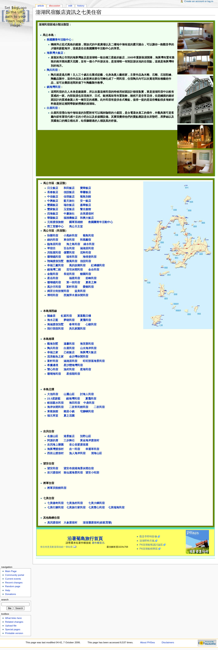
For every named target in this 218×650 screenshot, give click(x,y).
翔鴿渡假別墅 (55, 261)
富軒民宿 (71, 286)
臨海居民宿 (54, 244)
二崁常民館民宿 (78, 407)
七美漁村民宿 (74, 503)
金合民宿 (93, 269)
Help (7, 590)
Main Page (11, 571)
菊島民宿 (88, 235)
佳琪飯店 (69, 196)
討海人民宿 (87, 394)
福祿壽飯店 (70, 217)
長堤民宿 (69, 274)
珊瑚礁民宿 (54, 256)
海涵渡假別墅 (55, 324)
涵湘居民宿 (87, 248)
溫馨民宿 (69, 343)
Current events (13, 578)
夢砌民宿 (69, 320)
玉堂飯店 (69, 209)
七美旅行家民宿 (76, 507)
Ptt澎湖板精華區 (148, 548)
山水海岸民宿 (88, 348)
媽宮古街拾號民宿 (58, 291)
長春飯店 (52, 192)
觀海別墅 (52, 343)
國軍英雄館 (76, 222)
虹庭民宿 (66, 315)
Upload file (10, 625)
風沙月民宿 (54, 286)
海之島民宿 (73, 244)
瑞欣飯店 (69, 205)
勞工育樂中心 (55, 226)
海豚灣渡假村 (55, 449)
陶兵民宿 (52, 70)
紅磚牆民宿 (98, 265)
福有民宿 (71, 256)
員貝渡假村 (54, 522)
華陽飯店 (52, 217)
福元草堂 (52, 415)
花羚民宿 (85, 252)
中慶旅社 (69, 213)
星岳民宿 (52, 278)
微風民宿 (71, 261)
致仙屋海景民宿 (73, 472)
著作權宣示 (98, 542)
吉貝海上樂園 (55, 444)
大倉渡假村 (70, 522)
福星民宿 (74, 278)
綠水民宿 (88, 244)
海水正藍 (52, 320)
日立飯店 (52, 188)
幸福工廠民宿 (55, 265)
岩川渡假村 (54, 472)
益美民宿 (80, 291)
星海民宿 (85, 369)
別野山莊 (85, 436)
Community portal (14, 575)
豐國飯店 (52, 205)
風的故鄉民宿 (77, 265)
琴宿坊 (51, 248)
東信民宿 (69, 239)
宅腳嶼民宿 (87, 411)
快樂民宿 (52, 235)
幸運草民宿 (92, 449)
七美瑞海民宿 (116, 507)
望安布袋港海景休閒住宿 (79, 468)
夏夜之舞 (91, 282)
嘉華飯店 (85, 205)
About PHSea (147, 642)
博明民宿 (52, 295)
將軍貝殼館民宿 (56, 488)
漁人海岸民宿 (77, 453)
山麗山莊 (69, 394)
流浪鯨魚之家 (55, 356)
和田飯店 (69, 188)
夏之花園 (69, 415)
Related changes (14, 622)
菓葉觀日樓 (84, 315)
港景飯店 (69, 436)
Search (5, 599)
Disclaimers (168, 642)
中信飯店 (52, 196)
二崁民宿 (99, 407)
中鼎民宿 (88, 402)
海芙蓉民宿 (87, 343)
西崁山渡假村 (55, 453)
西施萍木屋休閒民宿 (76, 295)
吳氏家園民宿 (77, 328)
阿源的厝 (52, 440)
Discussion (54, 5)
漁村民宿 (69, 369)
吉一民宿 (74, 449)
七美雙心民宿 (96, 507)
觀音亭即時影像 (148, 536)
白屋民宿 (52, 108)
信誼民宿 (85, 261)
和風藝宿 (85, 239)
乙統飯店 (69, 352)
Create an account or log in (198, 1)
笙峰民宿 (91, 278)
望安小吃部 (92, 472)
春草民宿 (74, 324)
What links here (13, 618)
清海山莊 (96, 453)
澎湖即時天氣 (147, 540)
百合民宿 (69, 248)
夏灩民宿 (85, 320)
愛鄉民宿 (88, 286)
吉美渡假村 (87, 213)
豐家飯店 (52, 209)
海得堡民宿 (89, 256)
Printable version (14, 633)
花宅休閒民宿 (74, 269)
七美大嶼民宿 (96, 503)
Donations (10, 594)
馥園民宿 (85, 274)
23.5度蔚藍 (54, 398)
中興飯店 (52, 200)
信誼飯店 (69, 192)
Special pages (12, 629)
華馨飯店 (85, 192)
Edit (70, 5)
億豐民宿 (69, 252)
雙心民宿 (52, 369)
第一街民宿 (73, 282)
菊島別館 (85, 196)
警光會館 (85, 209)
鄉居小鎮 (69, 411)
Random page (12, 586)
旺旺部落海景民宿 (94, 361)
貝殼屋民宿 (54, 252)
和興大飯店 (87, 217)
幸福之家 (52, 352)
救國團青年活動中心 (59, 39)
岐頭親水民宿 (55, 402)
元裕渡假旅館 (55, 222)
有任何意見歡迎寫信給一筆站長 (55, 547)
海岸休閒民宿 (55, 407)
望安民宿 (52, 468)
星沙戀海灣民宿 (73, 365)
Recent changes (14, 582)
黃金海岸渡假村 (89, 440)
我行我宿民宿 (55, 328)
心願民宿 (91, 324)
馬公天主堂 (76, 226)
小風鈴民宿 (70, 235)
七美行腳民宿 (55, 507)
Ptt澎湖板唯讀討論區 (151, 544)
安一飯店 (85, 200)
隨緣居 (51, 315)
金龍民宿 (52, 274)
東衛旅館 (52, 411)
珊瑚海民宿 (54, 373)
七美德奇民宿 (55, 503)
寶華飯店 (85, 188)
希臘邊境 (52, 365)
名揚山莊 (52, 436)
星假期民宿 (73, 373)
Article (40, 5)
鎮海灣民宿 (53, 87)
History (80, 5)
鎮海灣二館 (54, 269)
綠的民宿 (52, 239)
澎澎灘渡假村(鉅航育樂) (97, 522)
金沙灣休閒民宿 (78, 356)
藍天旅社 (69, 200)
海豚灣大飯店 (55, 52)
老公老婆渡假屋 (78, 444)
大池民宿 (52, 394)
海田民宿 (74, 402)
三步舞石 (69, 440)
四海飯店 (52, 213)
